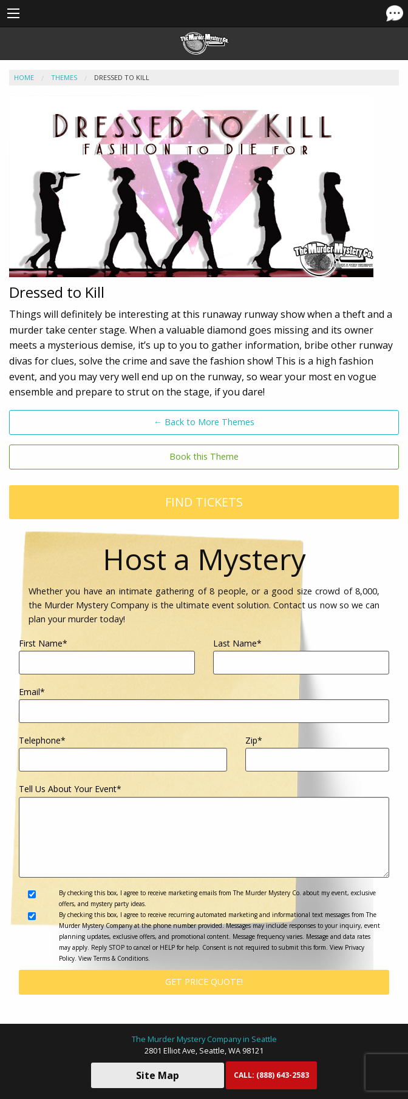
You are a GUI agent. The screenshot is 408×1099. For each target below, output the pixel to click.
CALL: (271, 1075)
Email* (204, 704)
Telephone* (123, 752)
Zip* (317, 752)
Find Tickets (204, 502)
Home (24, 77)
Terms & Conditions (120, 958)
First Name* (107, 655)
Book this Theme (204, 456)
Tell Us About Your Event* (204, 830)
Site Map (157, 1075)
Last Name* (301, 655)
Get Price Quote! (204, 981)
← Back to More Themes (204, 422)
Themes (64, 77)
